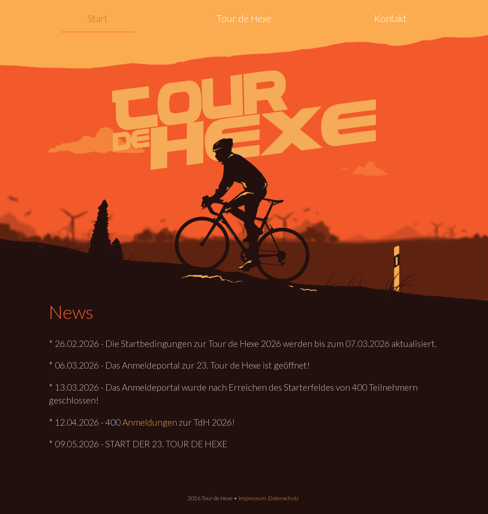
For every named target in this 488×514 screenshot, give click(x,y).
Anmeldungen (149, 422)
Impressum (252, 498)
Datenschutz (283, 498)
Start (97, 18)
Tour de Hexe (243, 18)
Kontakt (390, 18)
